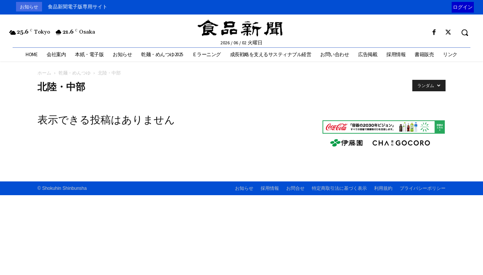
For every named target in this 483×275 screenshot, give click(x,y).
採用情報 (270, 188)
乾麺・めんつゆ (74, 73)
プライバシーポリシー (423, 188)
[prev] (450, 6)
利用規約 (383, 188)
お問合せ (295, 188)
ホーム (44, 73)
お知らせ (244, 188)
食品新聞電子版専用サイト (77, 7)
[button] (464, 32)
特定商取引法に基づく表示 (339, 188)
